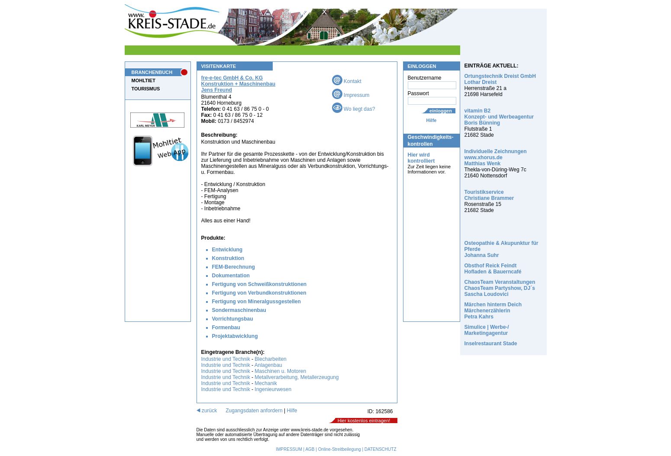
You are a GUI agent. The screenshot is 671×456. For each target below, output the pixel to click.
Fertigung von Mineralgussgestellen (256, 302)
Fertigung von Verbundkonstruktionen (259, 293)
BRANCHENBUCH (152, 72)
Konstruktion (228, 258)
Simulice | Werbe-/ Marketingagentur (487, 330)
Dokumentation (231, 276)
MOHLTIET (143, 80)
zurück (207, 411)
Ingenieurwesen (273, 389)
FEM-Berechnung (233, 267)
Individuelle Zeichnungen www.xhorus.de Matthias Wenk (496, 157)
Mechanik (266, 383)
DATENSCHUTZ (381, 449)
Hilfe (431, 120)
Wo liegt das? (353, 109)
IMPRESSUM (289, 449)
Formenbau (226, 327)
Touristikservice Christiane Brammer (489, 195)
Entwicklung (227, 250)
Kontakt (346, 81)
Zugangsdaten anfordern (254, 411)
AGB (309, 449)
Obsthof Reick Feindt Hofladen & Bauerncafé (493, 269)
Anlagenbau (268, 365)
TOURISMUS (146, 88)
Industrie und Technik (225, 359)
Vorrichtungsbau (232, 319)
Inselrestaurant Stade (491, 343)
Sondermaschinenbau (239, 310)
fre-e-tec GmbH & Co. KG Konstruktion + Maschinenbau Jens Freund (238, 84)
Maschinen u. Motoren (280, 371)
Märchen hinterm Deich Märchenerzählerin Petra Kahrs (493, 311)
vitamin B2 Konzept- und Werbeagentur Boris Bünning (499, 117)
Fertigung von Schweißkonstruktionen (259, 284)
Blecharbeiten (270, 359)
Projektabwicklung (235, 336)
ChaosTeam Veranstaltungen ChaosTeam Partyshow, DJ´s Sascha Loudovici (500, 288)
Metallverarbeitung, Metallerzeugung (297, 377)
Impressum (351, 95)
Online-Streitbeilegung (339, 449)
